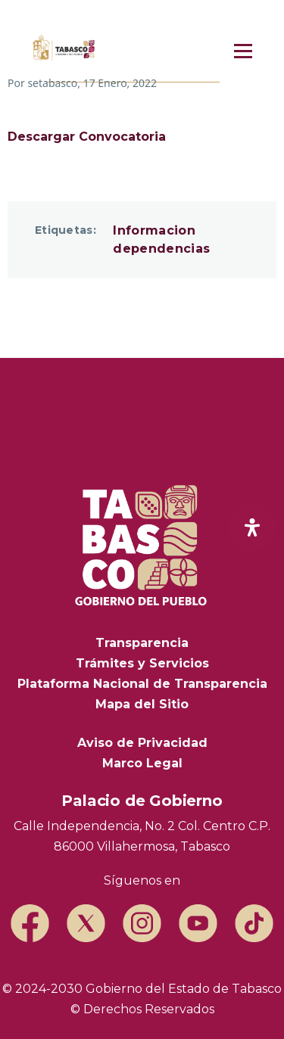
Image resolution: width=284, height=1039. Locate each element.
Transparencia (142, 643)
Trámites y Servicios (142, 663)
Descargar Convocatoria (87, 136)
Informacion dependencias (161, 239)
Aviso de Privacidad (142, 743)
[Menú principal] (243, 50)
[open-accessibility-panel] (252, 527)
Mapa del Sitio (142, 704)
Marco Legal (142, 763)
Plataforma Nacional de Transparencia (142, 684)
